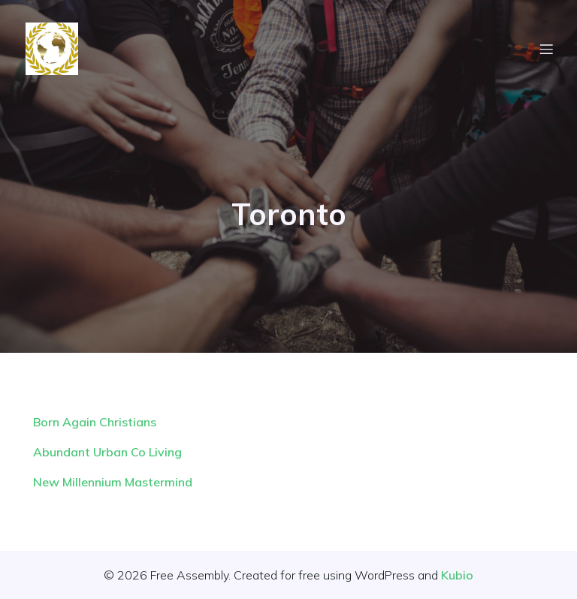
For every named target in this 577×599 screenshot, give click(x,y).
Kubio (457, 574)
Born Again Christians (94, 421)
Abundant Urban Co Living (107, 451)
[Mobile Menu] (546, 49)
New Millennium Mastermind (112, 481)
